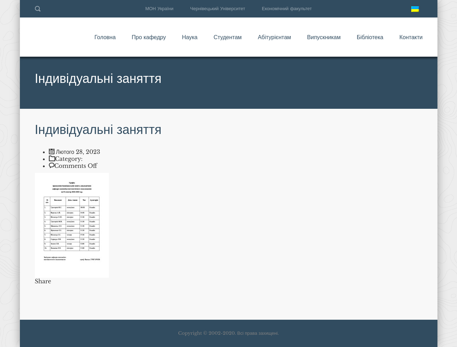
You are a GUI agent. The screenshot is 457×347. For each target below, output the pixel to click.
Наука (190, 37)
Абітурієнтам (274, 37)
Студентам (228, 37)
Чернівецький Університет (217, 8)
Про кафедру (149, 37)
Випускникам (324, 37)
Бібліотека (370, 37)
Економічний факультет (287, 8)
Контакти (411, 37)
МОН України (159, 8)
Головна (105, 37)
